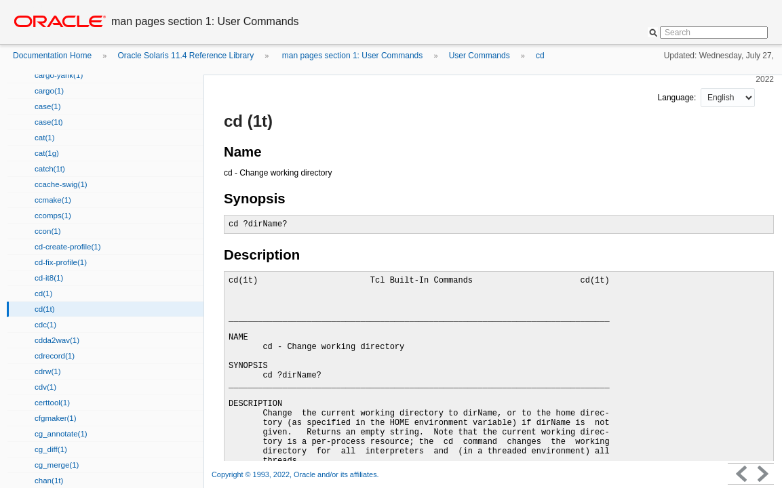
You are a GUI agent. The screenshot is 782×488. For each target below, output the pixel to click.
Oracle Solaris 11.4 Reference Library (185, 55)
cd (540, 55)
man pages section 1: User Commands (351, 55)
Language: (678, 97)
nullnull (728, 97)
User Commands (479, 55)
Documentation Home (52, 55)
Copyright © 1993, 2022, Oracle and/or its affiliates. (296, 474)
